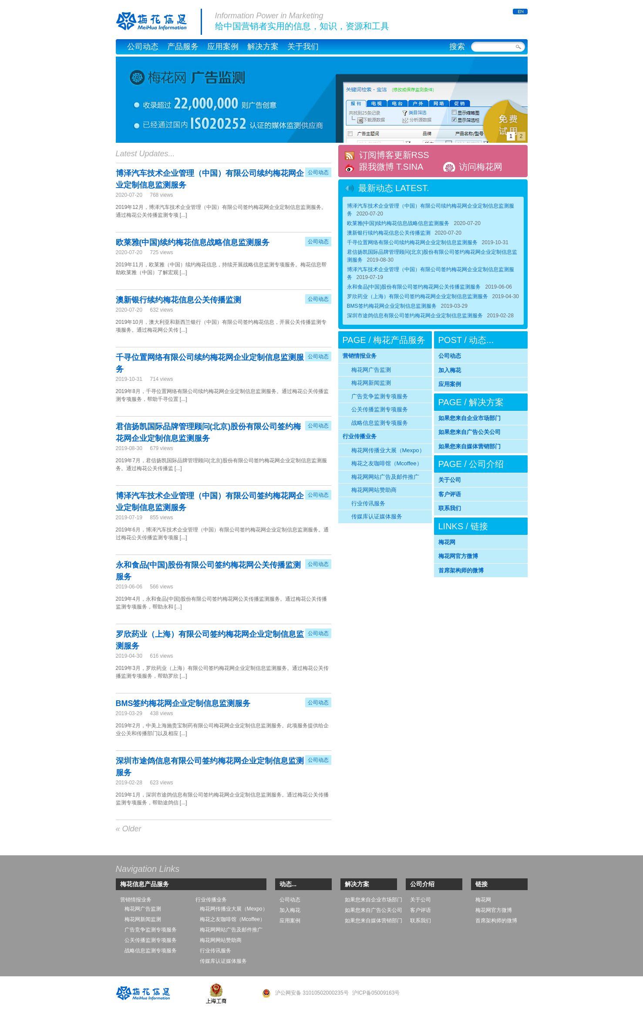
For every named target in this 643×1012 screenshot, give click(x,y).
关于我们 (303, 46)
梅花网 (446, 542)
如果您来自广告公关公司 (469, 432)
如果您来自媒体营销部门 (469, 446)
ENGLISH (520, 11)
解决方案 (263, 46)
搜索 (457, 46)
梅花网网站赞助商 (374, 490)
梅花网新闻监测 (371, 383)
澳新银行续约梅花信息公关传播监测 (178, 300)
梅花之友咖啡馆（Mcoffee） (386, 463)
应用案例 (223, 46)
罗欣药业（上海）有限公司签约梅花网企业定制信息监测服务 (417, 296)
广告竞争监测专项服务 (379, 396)
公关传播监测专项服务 (379, 409)
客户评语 (449, 494)
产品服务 (183, 46)
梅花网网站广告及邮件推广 (385, 477)
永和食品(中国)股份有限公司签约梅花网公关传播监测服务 (414, 287)
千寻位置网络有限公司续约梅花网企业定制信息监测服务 (412, 242)
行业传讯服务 (368, 503)
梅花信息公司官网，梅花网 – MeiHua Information (159, 22)
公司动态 (142, 46)
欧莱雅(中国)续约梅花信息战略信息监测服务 (193, 242)
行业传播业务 (360, 436)
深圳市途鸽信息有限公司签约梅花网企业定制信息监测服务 (415, 316)
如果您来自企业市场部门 (469, 418)
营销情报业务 (360, 356)
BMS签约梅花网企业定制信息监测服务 (183, 703)
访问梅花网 (480, 166)
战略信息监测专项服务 (379, 423)
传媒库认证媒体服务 (376, 516)
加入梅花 (449, 370)
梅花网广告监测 (371, 369)
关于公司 (449, 480)
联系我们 (449, 508)
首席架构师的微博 (461, 570)
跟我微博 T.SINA (391, 166)
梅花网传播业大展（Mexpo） (388, 450)
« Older (128, 828)
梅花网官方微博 (458, 556)
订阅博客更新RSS (394, 155)
